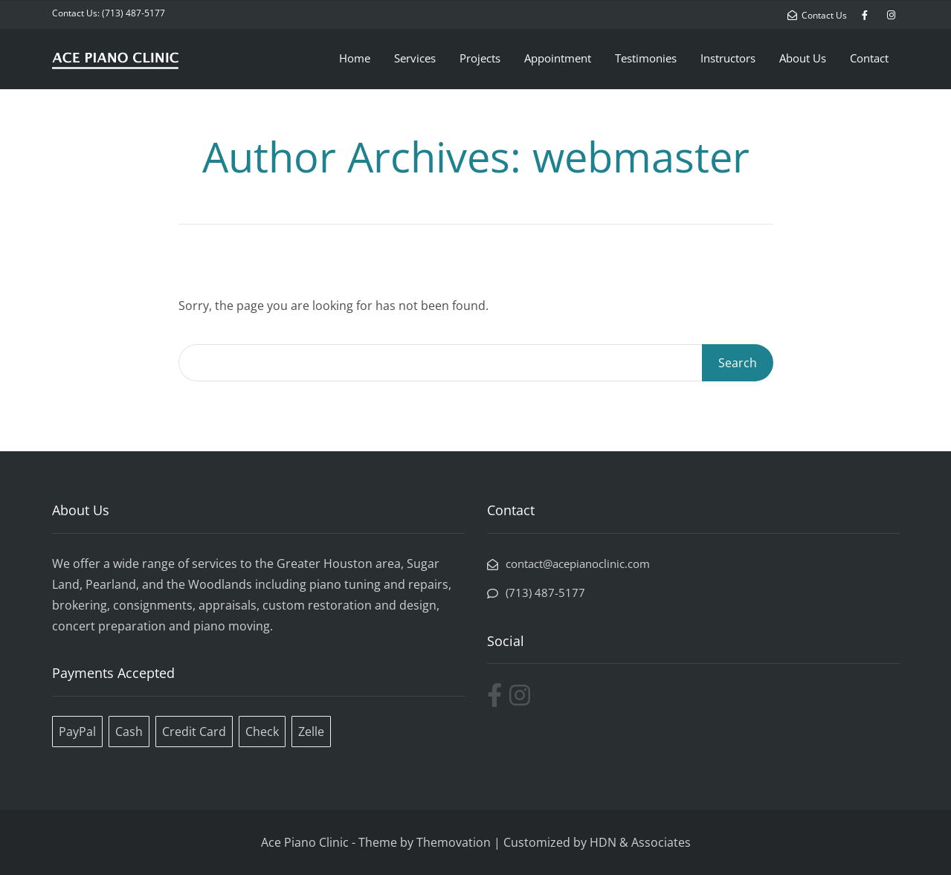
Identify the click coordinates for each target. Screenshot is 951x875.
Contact (869, 58)
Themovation (453, 842)
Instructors (727, 58)
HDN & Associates (640, 842)
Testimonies (646, 58)
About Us (802, 58)
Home (354, 58)
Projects (480, 58)
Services (415, 58)
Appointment (557, 58)
